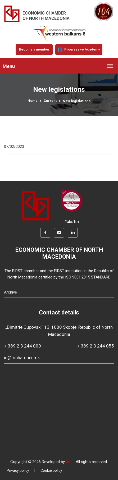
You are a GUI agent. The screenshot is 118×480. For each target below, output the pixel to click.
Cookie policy (51, 470)
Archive (10, 292)
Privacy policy (18, 470)
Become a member (34, 49)
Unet (70, 461)
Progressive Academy (79, 49)
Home (33, 101)
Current (50, 101)
